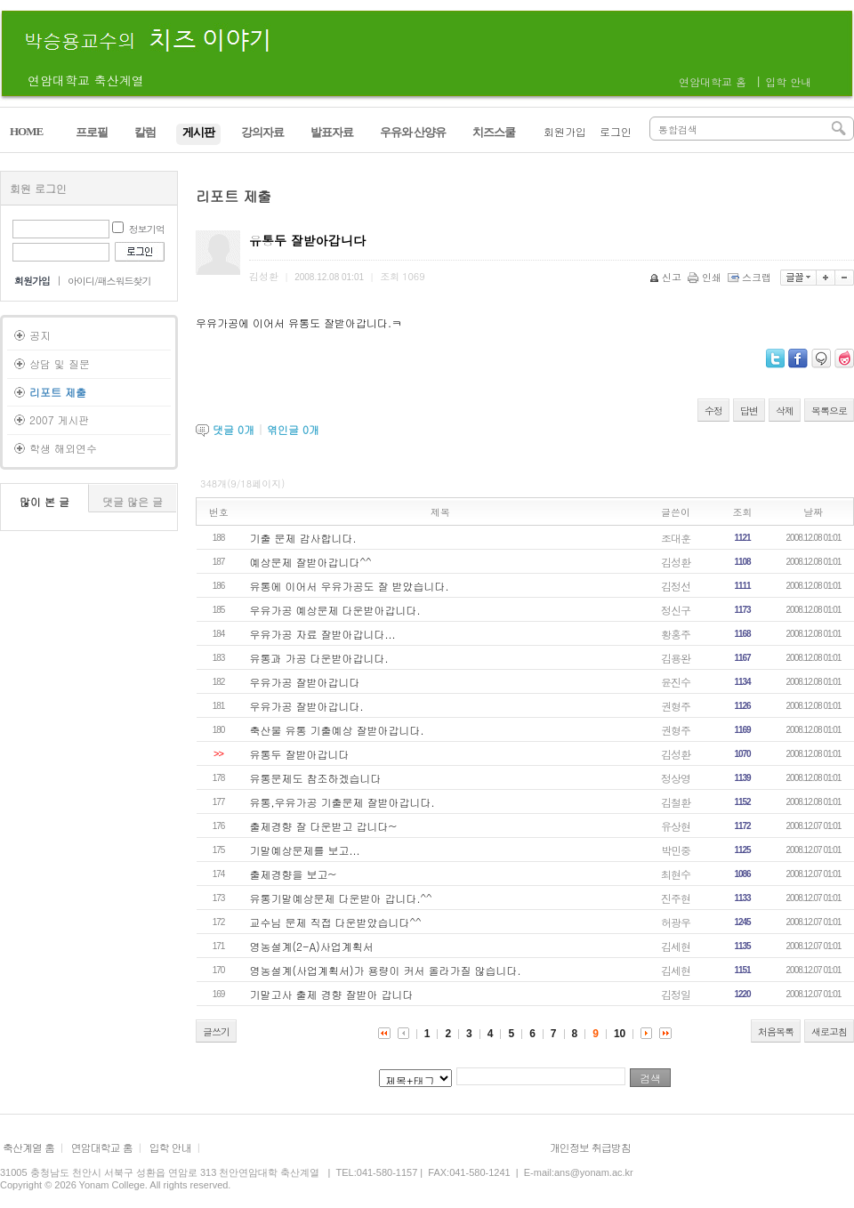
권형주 (675, 705)
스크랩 (750, 277)
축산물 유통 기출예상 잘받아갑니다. (337, 729)
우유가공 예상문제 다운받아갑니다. (335, 609)
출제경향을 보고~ (293, 874)
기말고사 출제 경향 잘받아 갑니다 (332, 994)
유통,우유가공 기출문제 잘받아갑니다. (342, 801)
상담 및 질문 (59, 363)
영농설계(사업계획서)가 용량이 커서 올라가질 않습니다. (385, 970)
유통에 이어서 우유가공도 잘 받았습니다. (349, 585)
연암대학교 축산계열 (86, 80)
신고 (666, 277)
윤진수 (675, 681)
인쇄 (705, 277)
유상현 (675, 826)
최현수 (675, 874)
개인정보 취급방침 (590, 1147)
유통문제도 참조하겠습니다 (316, 777)
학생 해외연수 (63, 447)
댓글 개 (233, 429)
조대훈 (675, 537)
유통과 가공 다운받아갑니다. (319, 657)
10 (619, 1033)
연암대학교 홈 (712, 81)
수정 (713, 410)
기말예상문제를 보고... (305, 850)
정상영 (675, 777)
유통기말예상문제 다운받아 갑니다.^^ (341, 898)
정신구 (675, 609)
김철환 (675, 801)
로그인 (616, 131)
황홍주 (675, 633)
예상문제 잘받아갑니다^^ (311, 561)
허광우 (675, 922)
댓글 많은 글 (132, 501)
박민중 (675, 850)
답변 (749, 410)
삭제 (785, 410)
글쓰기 (216, 1031)
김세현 (675, 946)
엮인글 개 (293, 429)
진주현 (675, 898)
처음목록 (776, 1031)
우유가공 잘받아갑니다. (307, 705)
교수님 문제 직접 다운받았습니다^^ (336, 922)
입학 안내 (788, 81)
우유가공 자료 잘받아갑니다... (323, 633)
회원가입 (565, 131)
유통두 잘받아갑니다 (300, 753)
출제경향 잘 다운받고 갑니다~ (324, 826)
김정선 (675, 585)
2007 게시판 (59, 419)
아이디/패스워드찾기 (109, 280)
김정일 (675, 994)
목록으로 (829, 410)
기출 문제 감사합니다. (303, 537)
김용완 (675, 657)
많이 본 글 (44, 501)
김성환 (675, 561)
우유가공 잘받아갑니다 (305, 681)
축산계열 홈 (28, 1147)
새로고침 (829, 1031)
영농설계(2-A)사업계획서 (312, 946)
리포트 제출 (57, 391)
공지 (40, 334)
